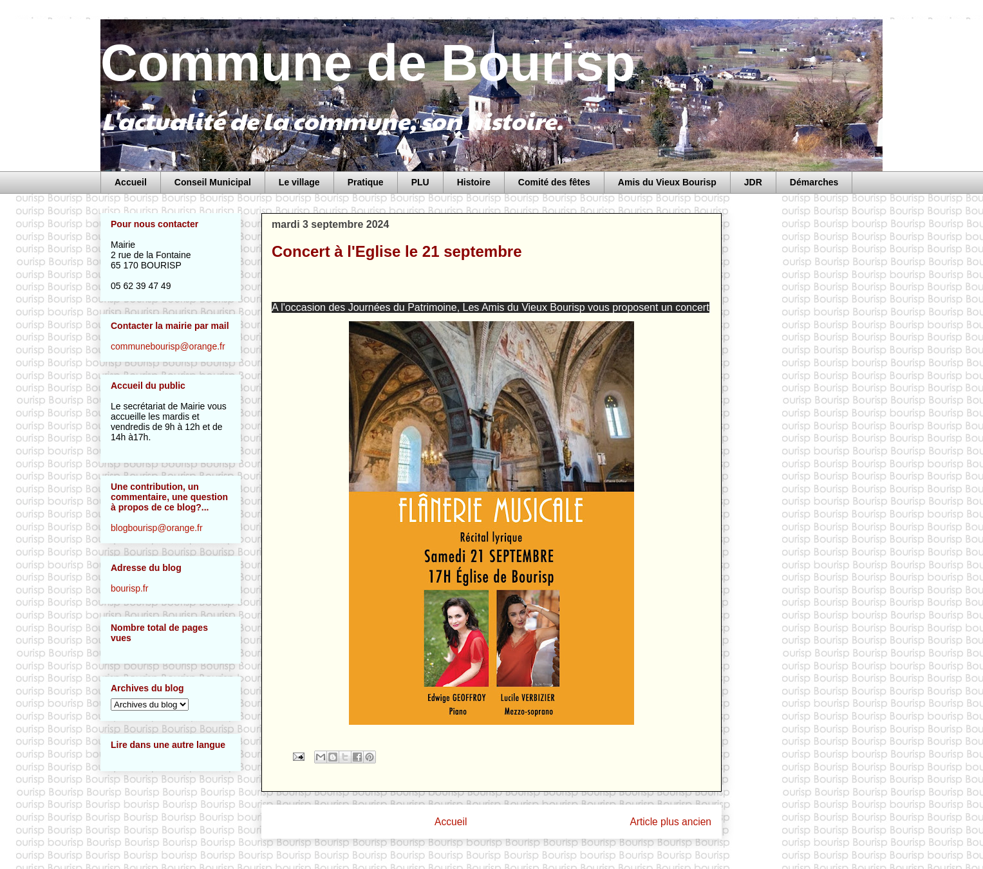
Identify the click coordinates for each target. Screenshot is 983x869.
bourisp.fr (129, 588)
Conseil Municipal (212, 182)
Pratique (366, 182)
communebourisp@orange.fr (168, 346)
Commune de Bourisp (367, 62)
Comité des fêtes (554, 182)
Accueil (131, 182)
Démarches (814, 182)
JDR (753, 182)
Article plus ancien (670, 821)
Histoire (474, 182)
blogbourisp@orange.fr (157, 528)
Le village (299, 182)
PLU (420, 182)
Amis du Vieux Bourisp (667, 182)
